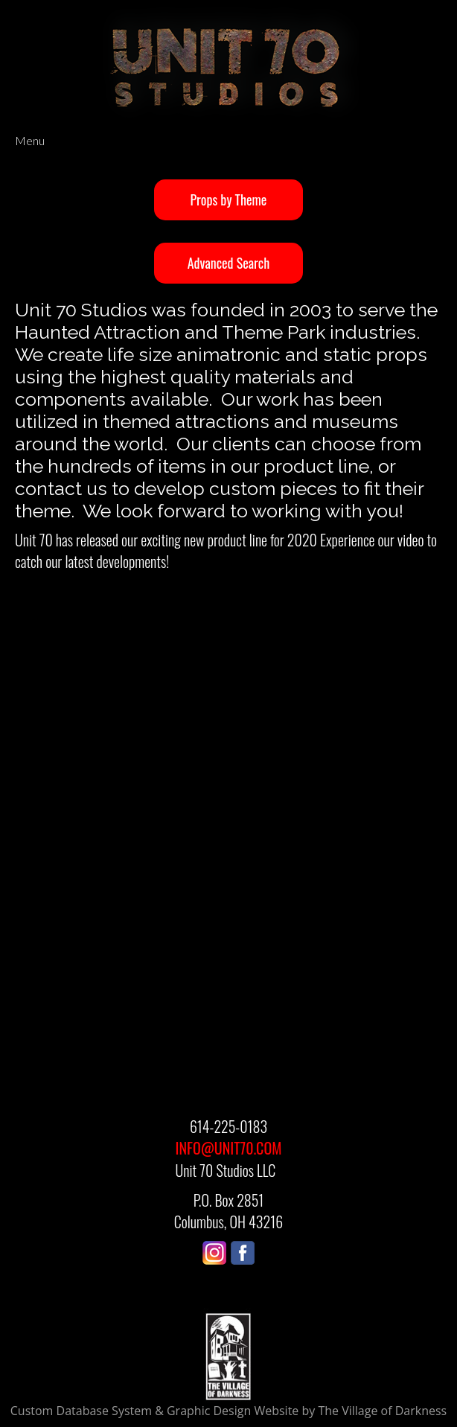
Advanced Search (228, 262)
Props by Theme (229, 199)
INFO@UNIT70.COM (229, 1148)
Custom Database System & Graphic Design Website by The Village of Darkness (228, 1410)
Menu (30, 140)
